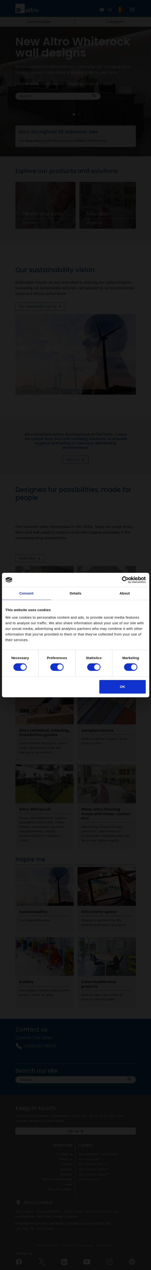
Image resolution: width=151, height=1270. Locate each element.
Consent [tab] (26, 593)
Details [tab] (75, 593)
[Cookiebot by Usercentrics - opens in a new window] (125, 579)
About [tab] (124, 593)
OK (122, 687)
